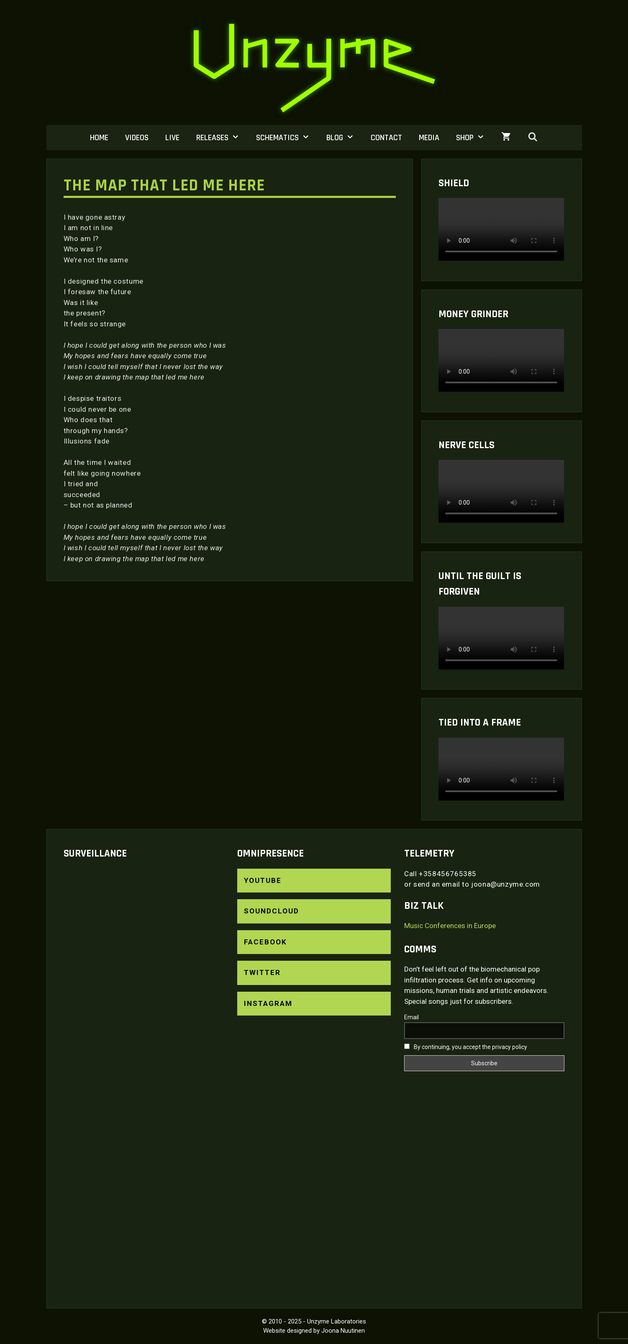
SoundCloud (271, 911)
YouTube (263, 880)
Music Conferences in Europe (450, 925)
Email (411, 1017)
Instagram (268, 1003)
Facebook (265, 942)
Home (99, 137)
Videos (137, 137)
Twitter (262, 972)
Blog (344, 137)
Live (172, 137)
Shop (474, 137)
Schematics (287, 137)
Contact (386, 137)
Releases (222, 137)
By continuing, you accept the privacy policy (465, 1047)
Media (429, 137)
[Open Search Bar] (533, 137)
